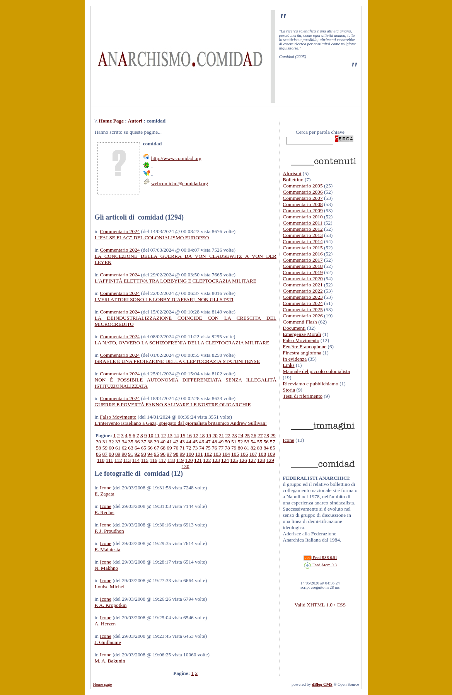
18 (202, 435)
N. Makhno (106, 568)
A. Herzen (105, 624)
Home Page (111, 121)
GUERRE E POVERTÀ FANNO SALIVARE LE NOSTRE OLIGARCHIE (173, 404)
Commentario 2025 (302, 309)
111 (109, 460)
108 (262, 454)
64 (137, 448)
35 (130, 442)
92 (137, 454)
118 (171, 460)
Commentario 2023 (302, 297)
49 (220, 442)
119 (180, 460)
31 (104, 442)
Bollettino (293, 179)
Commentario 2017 (302, 260)
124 (225, 460)
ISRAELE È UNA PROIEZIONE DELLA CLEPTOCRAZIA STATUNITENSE (177, 361)
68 (162, 448)
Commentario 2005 (302, 186)
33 (117, 442)
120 (189, 460)
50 (227, 442)
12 (163, 435)
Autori (135, 121)
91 (130, 454)
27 (260, 435)
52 (240, 442)
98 (175, 454)
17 (195, 435)
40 (162, 442)
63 (130, 448)
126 (243, 460)
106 (244, 454)
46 (201, 442)
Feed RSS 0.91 (320, 557)
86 (98, 454)
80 (240, 448)
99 (182, 454)
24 (240, 435)
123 (216, 460)
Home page (102, 684)
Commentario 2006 (302, 192)
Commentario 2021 (302, 285)
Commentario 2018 (302, 266)
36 (137, 442)
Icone (105, 488)
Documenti (294, 328)
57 (272, 442)
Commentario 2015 (302, 247)
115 (144, 460)
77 (220, 448)
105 (235, 454)
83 (259, 448)
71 (182, 448)
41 (169, 442)
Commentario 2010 (302, 217)
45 (195, 442)
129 (270, 460)
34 (124, 442)
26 (253, 435)
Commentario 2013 (302, 235)
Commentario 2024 (120, 231)
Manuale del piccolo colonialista (316, 371)
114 (136, 460)
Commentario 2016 (302, 254)
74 (201, 448)
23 (234, 435)
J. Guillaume (108, 642)
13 (169, 435)
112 (118, 460)
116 (153, 460)
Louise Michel (110, 586)
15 (182, 435)
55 (259, 442)
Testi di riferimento (302, 396)
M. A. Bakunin (110, 661)
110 (101, 460)
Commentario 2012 (302, 229)
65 (143, 448)
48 (214, 442)
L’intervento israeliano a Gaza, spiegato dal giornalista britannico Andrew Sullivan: (181, 423)
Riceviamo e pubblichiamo (310, 384)
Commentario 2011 (302, 223)
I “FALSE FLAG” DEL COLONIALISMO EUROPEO (152, 237)
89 (117, 454)
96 (162, 454)
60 (111, 448)
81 (246, 448)
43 (182, 442)
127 (252, 460)
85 (272, 448)
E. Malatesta (108, 549)
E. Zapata (104, 494)
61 (117, 448)
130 (185, 466)
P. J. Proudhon (109, 531)
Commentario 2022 (302, 291)
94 (149, 454)
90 (124, 454)
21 (221, 435)
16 (189, 435)
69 (169, 448)
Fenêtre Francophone (304, 346)
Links (288, 365)
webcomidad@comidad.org (179, 183)
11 (157, 435)
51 (233, 442)
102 (208, 454)
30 (98, 442)
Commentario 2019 (302, 272)
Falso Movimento (118, 417)
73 (195, 448)
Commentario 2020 (302, 278)
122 (207, 460)
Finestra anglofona (302, 353)
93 (143, 454)
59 (104, 448)
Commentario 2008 (302, 204)
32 (111, 442)
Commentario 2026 (302, 316)
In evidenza (295, 359)
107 (253, 454)
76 (214, 448)
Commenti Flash (300, 322)
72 (188, 448)
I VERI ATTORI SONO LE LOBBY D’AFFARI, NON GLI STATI (164, 299)
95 (156, 454)
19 (208, 435)
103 (217, 454)
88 (111, 454)
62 (124, 448)
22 (227, 435)
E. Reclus (104, 512)
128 (261, 460)
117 (162, 460)
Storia (289, 390)
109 (271, 454)
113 (127, 460)
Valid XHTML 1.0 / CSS (320, 605)
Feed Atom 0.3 (320, 565)
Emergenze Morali (302, 334)
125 (234, 460)
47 (207, 442)
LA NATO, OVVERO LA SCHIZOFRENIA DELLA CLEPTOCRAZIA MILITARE (182, 343)
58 (98, 448)
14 (176, 435)
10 (150, 435)
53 (246, 442)
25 (247, 435)
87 (104, 454)
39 (156, 442)
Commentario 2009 (302, 210)
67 (156, 448)
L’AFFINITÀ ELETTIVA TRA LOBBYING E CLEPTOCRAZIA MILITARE (175, 281)
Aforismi (292, 173)
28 (266, 435)
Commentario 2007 (302, 198)
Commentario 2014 (302, 241)
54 (253, 442)
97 (169, 454)
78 (227, 448)
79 (233, 448)
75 (207, 448)
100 (190, 454)
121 (198, 460)
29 (272, 435)
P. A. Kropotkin (111, 605)
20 (214, 435)
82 (253, 448)
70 (175, 448)
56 (265, 442)
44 (188, 442)
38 (149, 442)
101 (199, 454)
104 (226, 454)
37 (143, 442)
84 (265, 448)
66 (149, 448)
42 (175, 442)
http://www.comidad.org (176, 158)
